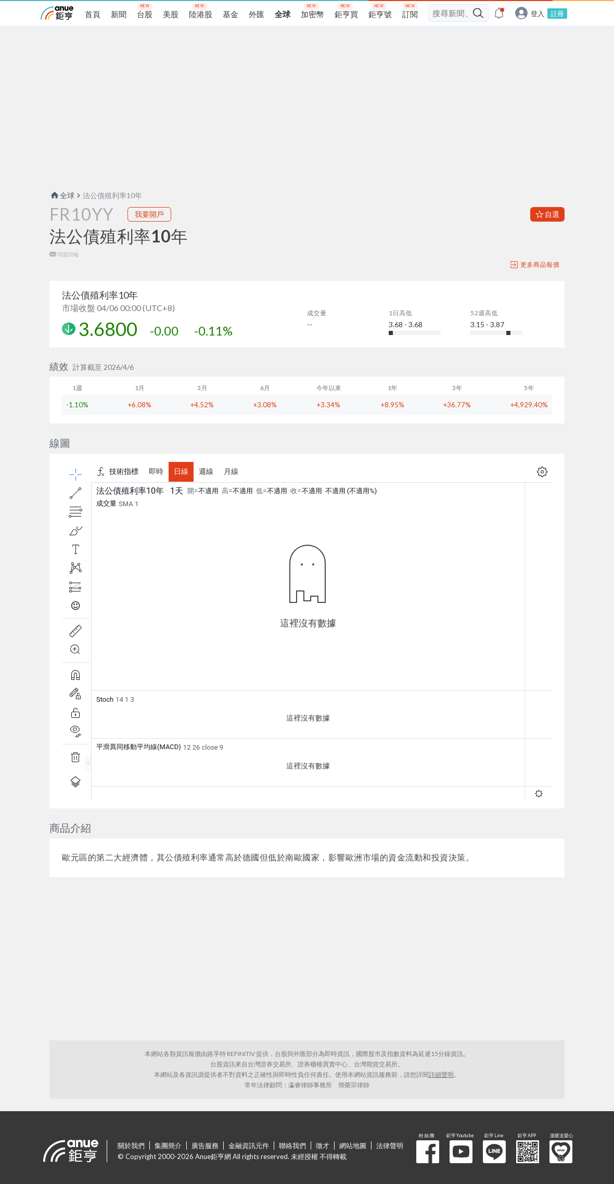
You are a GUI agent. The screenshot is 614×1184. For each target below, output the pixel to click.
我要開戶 (149, 214)
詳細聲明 (441, 1074)
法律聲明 (389, 1145)
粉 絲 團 (427, 1151)
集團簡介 (168, 1145)
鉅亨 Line (494, 1151)
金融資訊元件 (248, 1145)
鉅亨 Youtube (461, 1151)
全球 (61, 195)
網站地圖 (352, 1145)
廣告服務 (205, 1145)
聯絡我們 (292, 1145)
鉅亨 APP (527, 1151)
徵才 (322, 1145)
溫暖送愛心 (560, 1151)
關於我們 (131, 1145)
